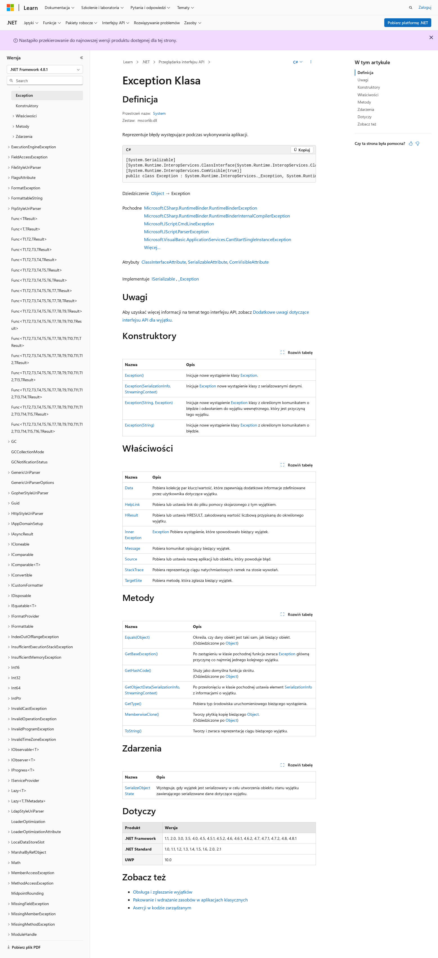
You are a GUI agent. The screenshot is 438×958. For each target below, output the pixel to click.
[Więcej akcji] (311, 62)
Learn (128, 61)
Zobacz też (367, 124)
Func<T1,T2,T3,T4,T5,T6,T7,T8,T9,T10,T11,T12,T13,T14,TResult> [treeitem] (47, 393)
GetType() (133, 703)
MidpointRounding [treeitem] (27, 893)
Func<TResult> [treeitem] (24, 218)
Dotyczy (365, 116)
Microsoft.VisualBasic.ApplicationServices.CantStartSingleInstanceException (217, 239)
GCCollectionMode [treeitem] (27, 451)
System (159, 113)
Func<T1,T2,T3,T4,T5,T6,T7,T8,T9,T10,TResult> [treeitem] (46, 324)
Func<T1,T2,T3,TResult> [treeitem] (31, 249)
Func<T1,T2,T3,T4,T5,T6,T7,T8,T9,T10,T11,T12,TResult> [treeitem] (47, 359)
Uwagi (363, 79)
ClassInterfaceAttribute (163, 262)
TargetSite (133, 580)
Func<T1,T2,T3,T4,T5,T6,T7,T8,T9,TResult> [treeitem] (46, 311)
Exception (249, 375)
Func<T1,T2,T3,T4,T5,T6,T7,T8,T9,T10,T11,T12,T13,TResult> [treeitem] (47, 376)
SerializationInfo (298, 687)
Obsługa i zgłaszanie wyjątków (162, 892)
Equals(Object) (137, 637)
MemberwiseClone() (142, 714)
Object (157, 193)
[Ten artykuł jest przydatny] (410, 143)
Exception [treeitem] (24, 95)
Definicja (365, 72)
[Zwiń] (81, 58)
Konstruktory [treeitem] (27, 105)
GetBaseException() (141, 653)
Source (131, 559)
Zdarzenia (366, 109)
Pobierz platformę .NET (408, 22)
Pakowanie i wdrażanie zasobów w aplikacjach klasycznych (190, 900)
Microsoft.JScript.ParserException (176, 231)
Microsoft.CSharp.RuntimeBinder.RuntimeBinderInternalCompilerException (217, 216)
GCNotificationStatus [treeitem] (29, 462)
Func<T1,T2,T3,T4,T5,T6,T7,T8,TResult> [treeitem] (44, 300)
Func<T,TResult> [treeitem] (26, 229)
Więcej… (152, 247)
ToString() (133, 730)
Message (132, 548)
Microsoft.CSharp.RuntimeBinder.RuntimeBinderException (200, 208)
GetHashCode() (138, 670)
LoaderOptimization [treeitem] (28, 821)
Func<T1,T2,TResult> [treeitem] (29, 239)
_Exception (188, 279)
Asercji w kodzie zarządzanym (162, 907)
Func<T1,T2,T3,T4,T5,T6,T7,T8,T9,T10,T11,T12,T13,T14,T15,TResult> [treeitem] (47, 410)
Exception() (134, 375)
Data (129, 487)
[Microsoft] (10, 7)
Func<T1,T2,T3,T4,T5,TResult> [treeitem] (36, 270)
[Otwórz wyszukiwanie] (410, 8)
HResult (131, 515)
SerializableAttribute (207, 262)
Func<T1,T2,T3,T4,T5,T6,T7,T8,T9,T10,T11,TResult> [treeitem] (46, 342)
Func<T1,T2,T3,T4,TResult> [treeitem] (34, 259)
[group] (219, 168)
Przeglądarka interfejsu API (182, 61)
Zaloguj (425, 7)
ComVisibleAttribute (249, 262)
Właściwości (368, 94)
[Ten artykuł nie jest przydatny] (417, 143)
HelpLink (132, 504)
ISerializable (163, 279)
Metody (364, 102)
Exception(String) (139, 425)
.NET (146, 61)
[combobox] (45, 69)
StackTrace (134, 569)
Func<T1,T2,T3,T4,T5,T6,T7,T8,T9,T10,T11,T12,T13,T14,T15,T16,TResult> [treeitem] (47, 427)
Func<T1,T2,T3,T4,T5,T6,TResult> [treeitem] (39, 280)
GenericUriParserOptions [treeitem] (32, 482)
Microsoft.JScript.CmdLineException (179, 223)
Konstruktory (369, 87)
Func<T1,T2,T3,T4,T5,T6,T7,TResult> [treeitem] (41, 290)
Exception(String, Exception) (149, 402)
